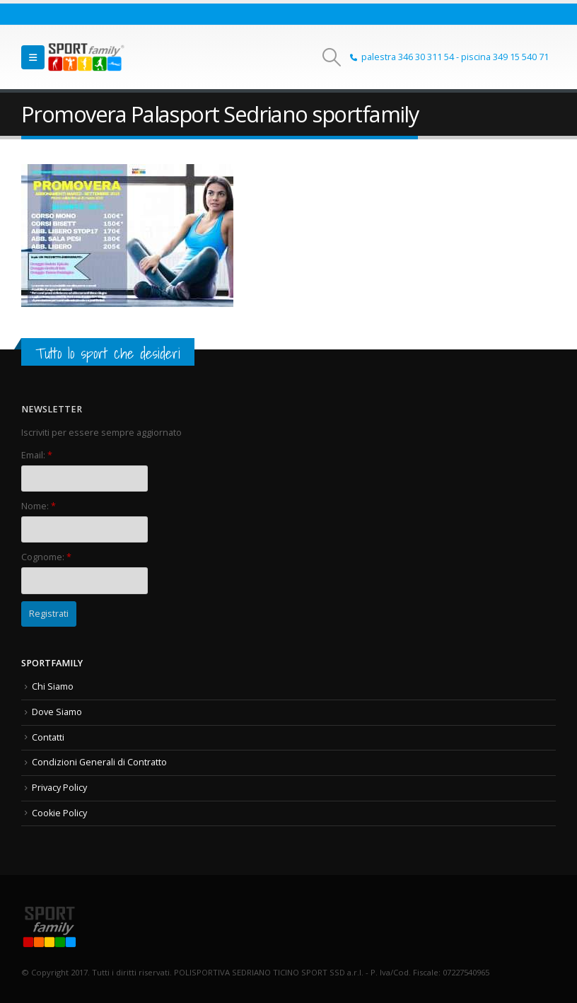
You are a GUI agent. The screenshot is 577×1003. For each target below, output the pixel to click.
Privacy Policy (59, 788)
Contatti (48, 737)
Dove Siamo (57, 712)
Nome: (38, 506)
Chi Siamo (53, 686)
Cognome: (46, 557)
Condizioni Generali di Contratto (99, 762)
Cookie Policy (59, 813)
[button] (33, 57)
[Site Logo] (86, 56)
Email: (36, 455)
